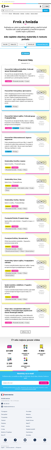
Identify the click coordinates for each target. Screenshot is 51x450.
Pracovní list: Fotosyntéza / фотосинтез (18, 91)
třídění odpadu (16, 13)
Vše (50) (5, 44)
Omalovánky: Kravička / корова (15, 161)
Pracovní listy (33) (42, 44)
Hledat (46, 10)
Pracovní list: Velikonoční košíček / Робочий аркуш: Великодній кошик (19, 70)
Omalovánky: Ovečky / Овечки (15, 200)
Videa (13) (13, 44)
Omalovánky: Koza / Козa (13, 179)
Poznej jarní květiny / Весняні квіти (16, 238)
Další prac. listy (25, 332)
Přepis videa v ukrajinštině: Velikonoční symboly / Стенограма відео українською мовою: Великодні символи (18, 310)
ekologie (22, 13)
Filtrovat (26, 53)
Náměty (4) (31, 44)
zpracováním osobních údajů (29, 389)
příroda (10, 13)
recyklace (27, 13)
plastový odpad (34, 13)
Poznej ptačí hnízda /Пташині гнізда (17, 218)
